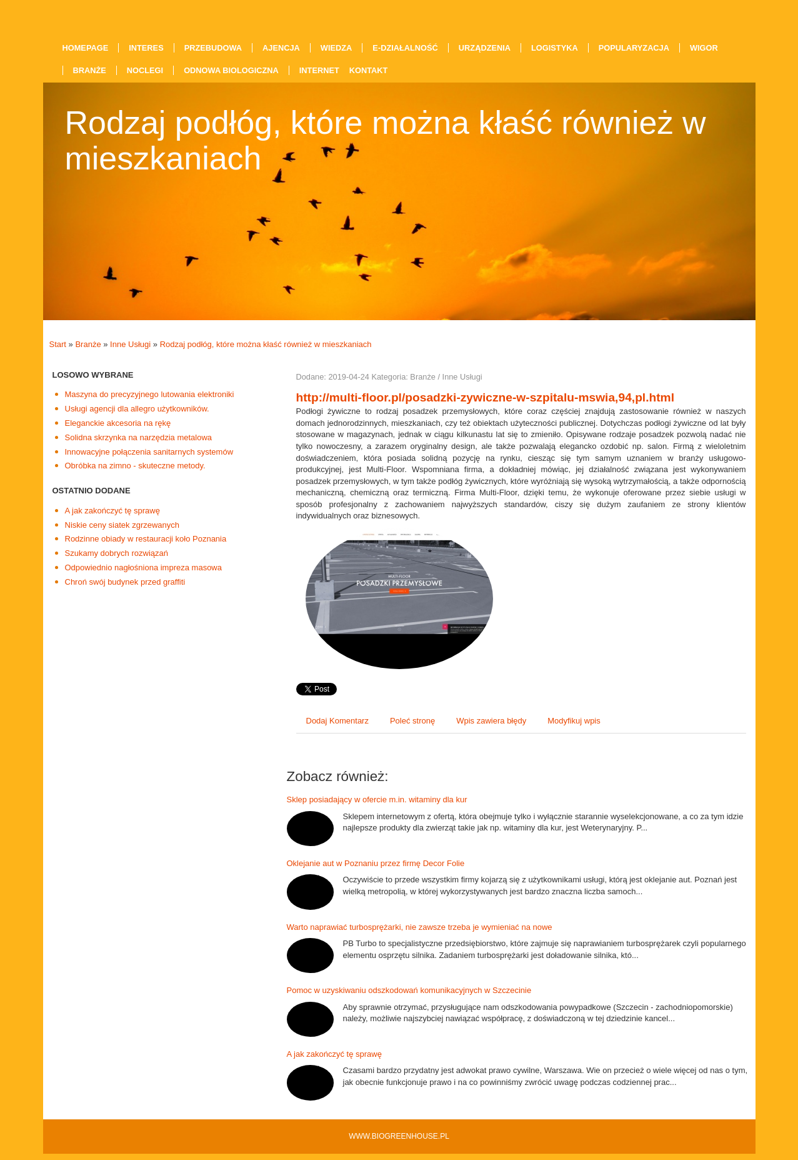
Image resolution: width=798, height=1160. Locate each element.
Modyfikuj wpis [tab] (574, 720)
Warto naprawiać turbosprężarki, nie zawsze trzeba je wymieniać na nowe (419, 927)
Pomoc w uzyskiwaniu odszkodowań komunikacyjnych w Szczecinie (409, 990)
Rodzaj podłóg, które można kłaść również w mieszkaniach (266, 344)
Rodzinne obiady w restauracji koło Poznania (146, 538)
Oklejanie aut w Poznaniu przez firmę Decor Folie (376, 863)
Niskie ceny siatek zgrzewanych (122, 525)
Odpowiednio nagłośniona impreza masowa (143, 567)
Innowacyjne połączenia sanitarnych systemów (149, 451)
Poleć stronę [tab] (412, 720)
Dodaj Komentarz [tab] (337, 720)
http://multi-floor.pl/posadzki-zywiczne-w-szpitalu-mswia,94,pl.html (485, 397)
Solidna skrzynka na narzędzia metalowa (138, 437)
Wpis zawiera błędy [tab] (491, 720)
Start (57, 344)
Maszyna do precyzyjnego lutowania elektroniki (149, 394)
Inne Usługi (130, 344)
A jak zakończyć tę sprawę (112, 510)
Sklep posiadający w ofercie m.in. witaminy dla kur (377, 799)
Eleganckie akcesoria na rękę (118, 423)
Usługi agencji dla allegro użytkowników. (137, 408)
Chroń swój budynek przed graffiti (125, 582)
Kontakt (368, 70)
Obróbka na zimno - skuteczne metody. (135, 465)
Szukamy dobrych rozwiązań (116, 553)
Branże (88, 344)
